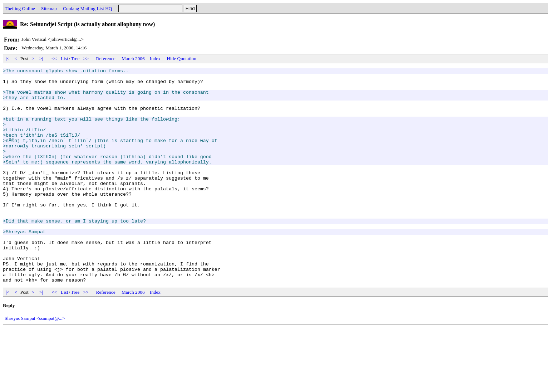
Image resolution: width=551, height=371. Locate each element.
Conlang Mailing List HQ (87, 8)
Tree (75, 58)
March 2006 (133, 58)
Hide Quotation (181, 58)
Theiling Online (20, 8)
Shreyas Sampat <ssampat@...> (35, 361)
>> (86, 58)
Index (155, 58)
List (64, 58)
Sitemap (49, 8)
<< (54, 58)
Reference (105, 58)
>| (41, 58)
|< (8, 58)
